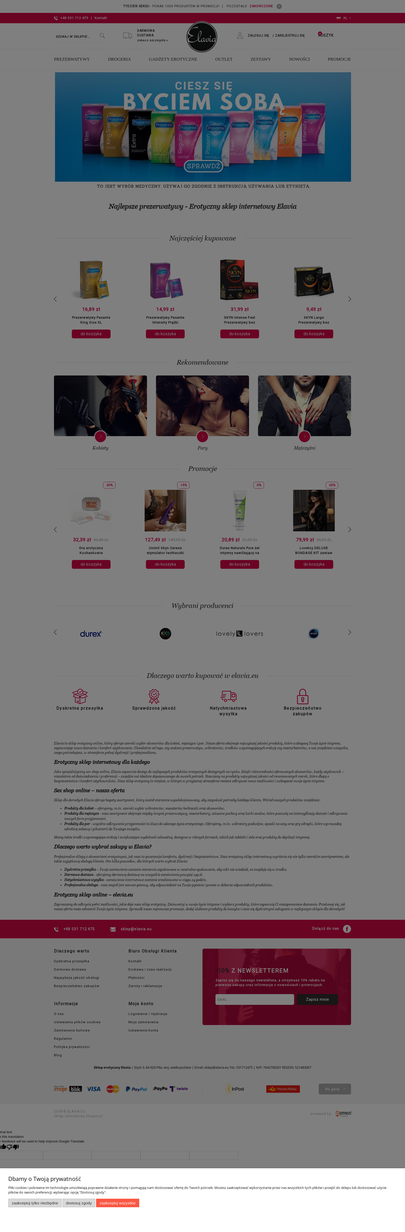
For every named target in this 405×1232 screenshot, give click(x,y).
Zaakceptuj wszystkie (118, 1203)
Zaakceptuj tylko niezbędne (35, 1203)
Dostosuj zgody (79, 1203)
